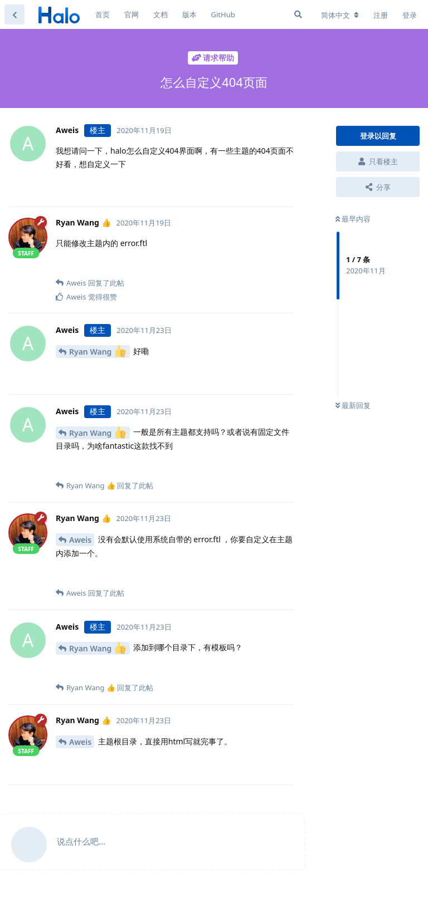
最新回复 (353, 405)
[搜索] (298, 14)
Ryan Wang (97, 351)
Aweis (80, 539)
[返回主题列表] (14, 14)
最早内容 (353, 219)
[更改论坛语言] (340, 15)
